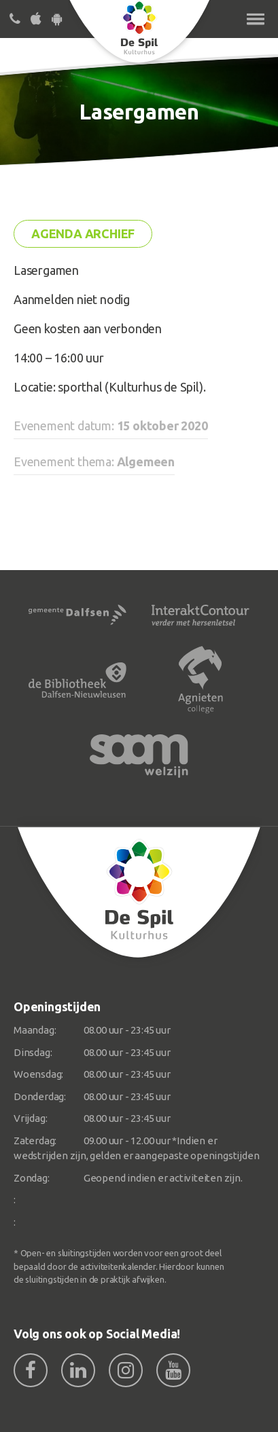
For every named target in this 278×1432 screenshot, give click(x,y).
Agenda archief (83, 233)
